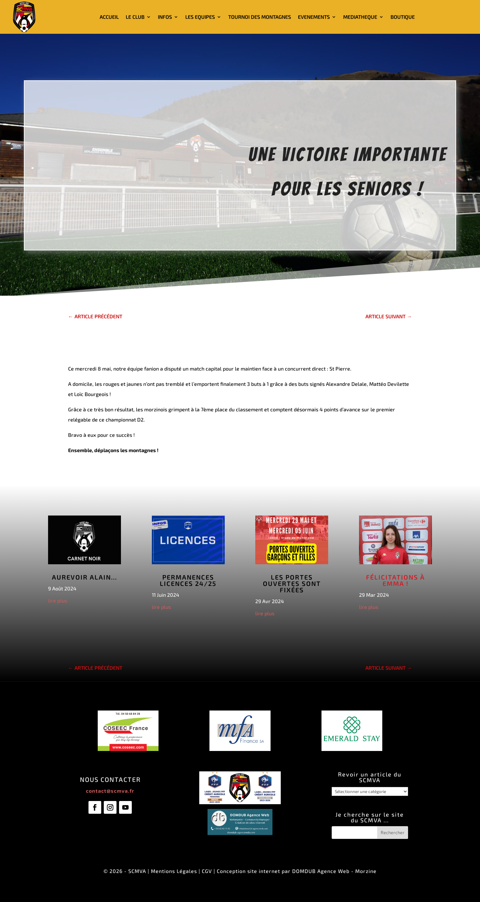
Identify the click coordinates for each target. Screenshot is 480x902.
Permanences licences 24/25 (188, 580)
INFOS (165, 17)
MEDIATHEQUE (360, 17)
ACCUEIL (109, 17)
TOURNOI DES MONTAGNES (259, 17)
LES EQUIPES (200, 17)
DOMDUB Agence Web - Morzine (334, 871)
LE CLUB (135, 17)
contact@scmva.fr (110, 791)
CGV (207, 871)
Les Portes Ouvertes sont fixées (292, 583)
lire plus (57, 600)
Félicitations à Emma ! (395, 580)
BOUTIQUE (403, 17)
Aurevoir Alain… (84, 577)
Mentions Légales (174, 871)
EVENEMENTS (314, 17)
